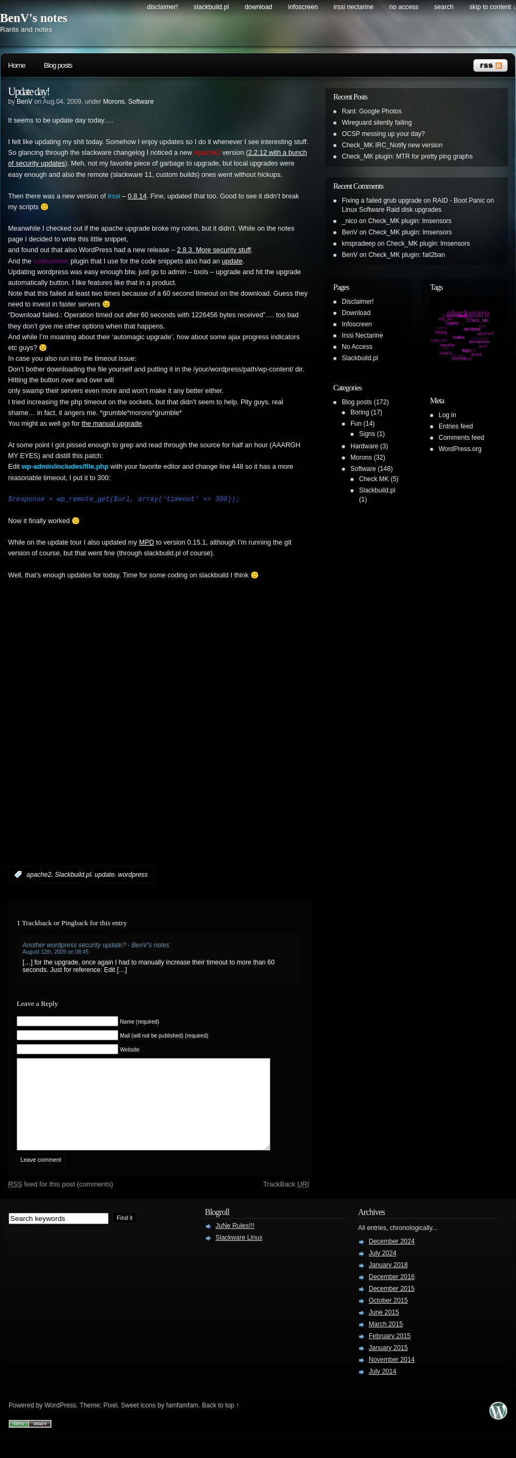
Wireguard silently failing (377, 122)
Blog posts (58, 65)
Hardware (364, 446)
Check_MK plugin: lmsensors (410, 221)
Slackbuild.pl (211, 7)
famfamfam (182, 1421)
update (232, 261)
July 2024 (382, 1269)
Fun (356, 423)
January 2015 (388, 1364)
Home (16, 65)
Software (141, 101)
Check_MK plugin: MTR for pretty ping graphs (407, 156)
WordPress (60, 1421)
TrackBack (286, 1200)
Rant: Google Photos (372, 111)
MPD (146, 542)
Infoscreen (303, 7)
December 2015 (391, 1305)
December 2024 (391, 1257)
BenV (24, 101)
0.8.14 (137, 196)
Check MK (374, 479)
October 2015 (388, 1316)
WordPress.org (460, 449)
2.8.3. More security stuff (214, 250)
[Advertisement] (126, 738)
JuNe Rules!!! (235, 1242)
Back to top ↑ (220, 1421)
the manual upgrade (112, 423)
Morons (114, 101)
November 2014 (391, 1376)
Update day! (28, 91)
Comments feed (461, 437)
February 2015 (390, 1352)
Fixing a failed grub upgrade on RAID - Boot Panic (413, 200)
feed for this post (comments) (60, 1200)
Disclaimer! (162, 7)
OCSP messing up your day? (383, 134)
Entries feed (456, 426)
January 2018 (388, 1281)
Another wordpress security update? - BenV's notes (96, 945)
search (444, 7)
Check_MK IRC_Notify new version (392, 145)
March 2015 (386, 1340)
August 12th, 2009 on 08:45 (56, 952)
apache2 (38, 874)
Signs (367, 434)
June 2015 (384, 1328)
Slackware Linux (239, 1253)
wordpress (132, 874)
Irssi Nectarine (354, 7)
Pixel (110, 1421)
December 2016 (391, 1293)
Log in (447, 415)
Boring (359, 412)
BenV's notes (33, 18)
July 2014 (382, 1387)
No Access (403, 7)
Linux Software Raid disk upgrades (391, 209)
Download (258, 7)
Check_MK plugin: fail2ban (406, 255)
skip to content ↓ (492, 7)
